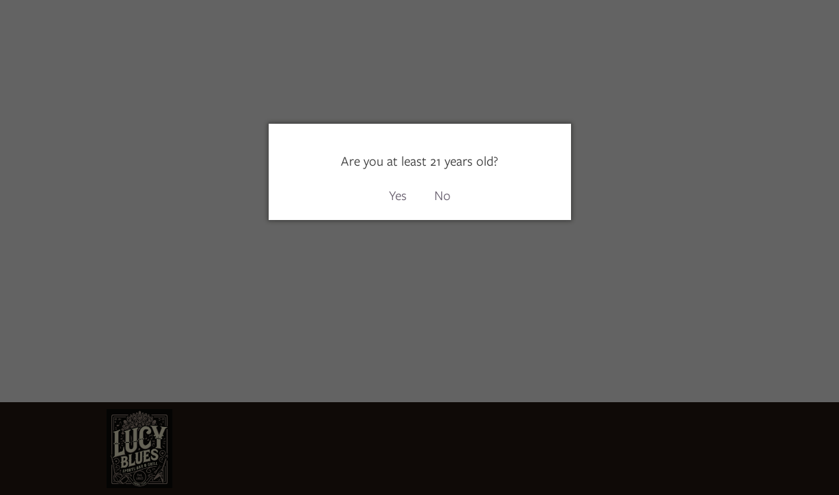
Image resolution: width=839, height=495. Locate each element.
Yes (398, 195)
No (442, 195)
